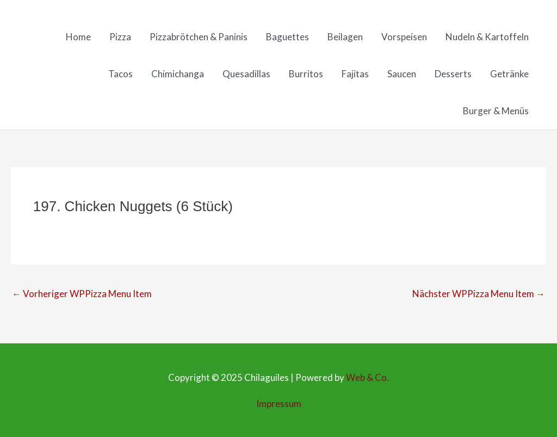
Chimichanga (177, 73)
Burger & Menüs (496, 110)
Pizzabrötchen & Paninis (198, 36)
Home (78, 36)
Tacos (120, 73)
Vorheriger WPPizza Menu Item (82, 293)
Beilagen (345, 36)
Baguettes (287, 36)
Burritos (306, 73)
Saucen (401, 73)
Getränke (509, 73)
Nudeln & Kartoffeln (487, 36)
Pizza (120, 36)
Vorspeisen (404, 36)
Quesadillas (246, 73)
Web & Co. (367, 377)
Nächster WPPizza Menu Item (478, 293)
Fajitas (355, 73)
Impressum (278, 403)
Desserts (453, 73)
